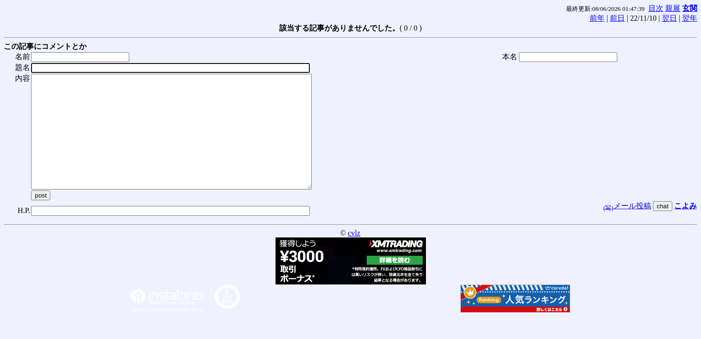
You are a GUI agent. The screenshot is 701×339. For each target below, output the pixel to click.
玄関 (689, 8)
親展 (672, 8)
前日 (617, 18)
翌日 (669, 18)
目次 (655, 8)
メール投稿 (627, 228)
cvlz (354, 256)
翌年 (689, 18)
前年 (597, 18)
